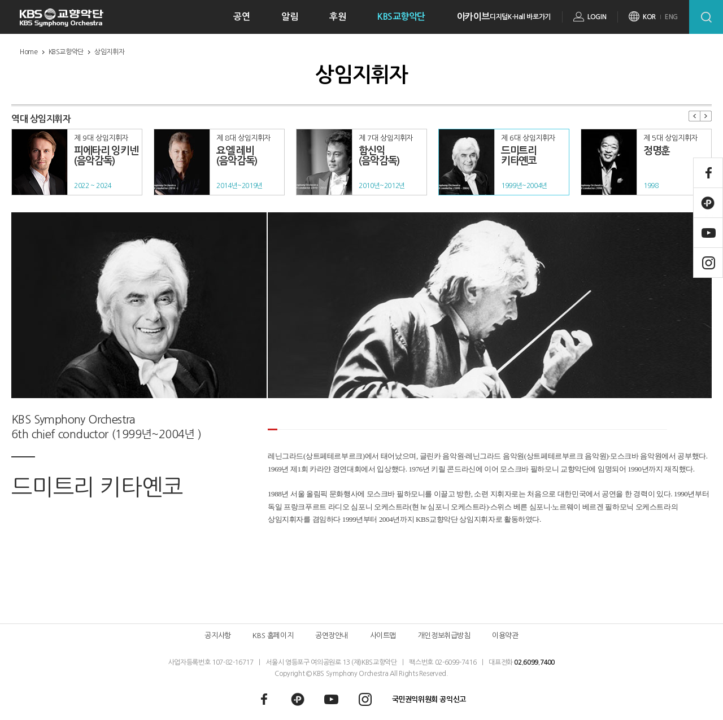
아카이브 (473, 16)
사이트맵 (383, 635)
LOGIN (596, 17)
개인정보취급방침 (444, 635)
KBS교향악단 (401, 16)
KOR (649, 17)
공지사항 (217, 635)
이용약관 (505, 635)
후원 (337, 16)
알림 (289, 16)
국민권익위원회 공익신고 (429, 699)
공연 (241, 16)
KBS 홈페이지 (272, 635)
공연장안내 (331, 635)
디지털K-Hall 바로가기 (520, 17)
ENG (671, 17)
